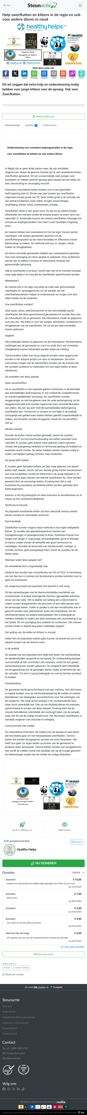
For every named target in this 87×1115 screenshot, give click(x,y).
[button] (5, 74)
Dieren (7, 968)
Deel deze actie (43, 954)
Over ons (7, 1006)
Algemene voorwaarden (15, 1022)
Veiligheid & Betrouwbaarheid (18, 1017)
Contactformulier (13, 1053)
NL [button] (8, 5)
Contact (76, 842)
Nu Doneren (43, 863)
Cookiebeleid (9, 1033)
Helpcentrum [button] (11, 1058)
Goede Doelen (22, 968)
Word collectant (43, 116)
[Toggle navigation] (80, 5)
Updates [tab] (31, 125)
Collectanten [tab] (50, 125)
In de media (8, 1011)
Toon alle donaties (73, 946)
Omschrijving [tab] (12, 125)
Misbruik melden (13, 974)
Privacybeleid (9, 1028)
